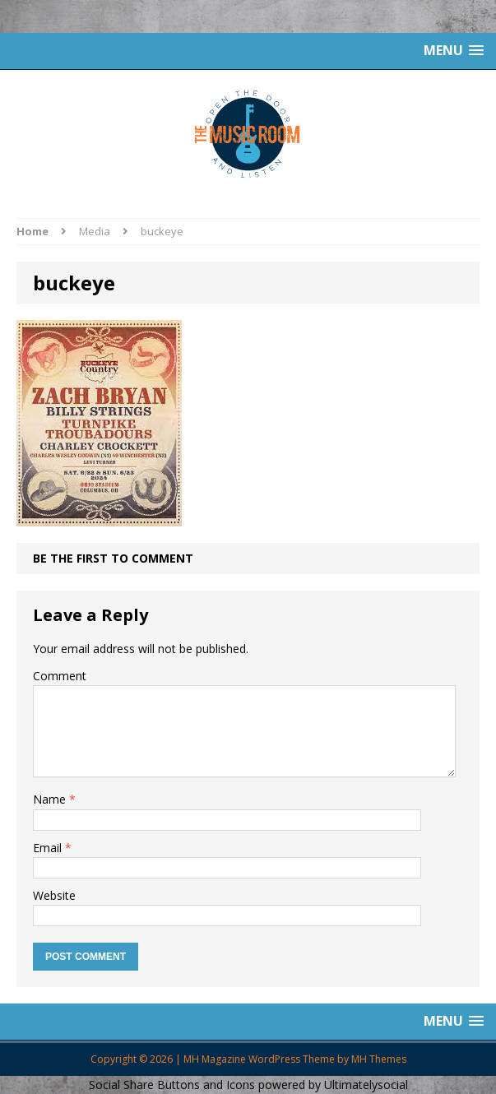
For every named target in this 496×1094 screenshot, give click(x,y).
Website (54, 895)
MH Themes (378, 1059)
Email (49, 847)
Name (51, 799)
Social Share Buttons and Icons (172, 1084)
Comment (59, 676)
